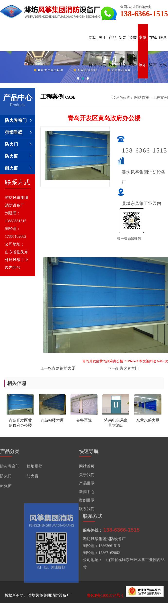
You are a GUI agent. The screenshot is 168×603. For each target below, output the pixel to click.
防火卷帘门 (19, 120)
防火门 (19, 144)
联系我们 (87, 509)
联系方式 (163, 51)
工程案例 (160, 97)
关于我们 (102, 51)
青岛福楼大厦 (63, 368)
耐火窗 (19, 168)
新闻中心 (122, 51)
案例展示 (143, 51)
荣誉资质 (133, 51)
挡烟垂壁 (19, 132)
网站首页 (92, 51)
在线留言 (153, 51)
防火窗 (19, 156)
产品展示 (112, 51)
